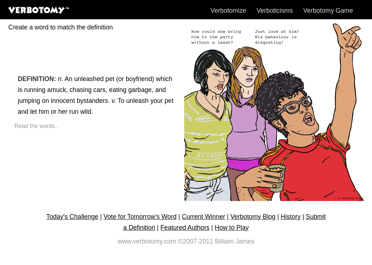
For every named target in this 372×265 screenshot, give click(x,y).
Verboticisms (274, 10)
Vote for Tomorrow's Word (140, 216)
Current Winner (203, 216)
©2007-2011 (195, 241)
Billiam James (235, 241)
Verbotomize (228, 10)
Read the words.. (36, 126)
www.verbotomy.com (147, 241)
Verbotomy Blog (252, 216)
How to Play (232, 227)
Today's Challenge (72, 216)
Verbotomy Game (328, 10)
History (291, 216)
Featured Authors (185, 227)
